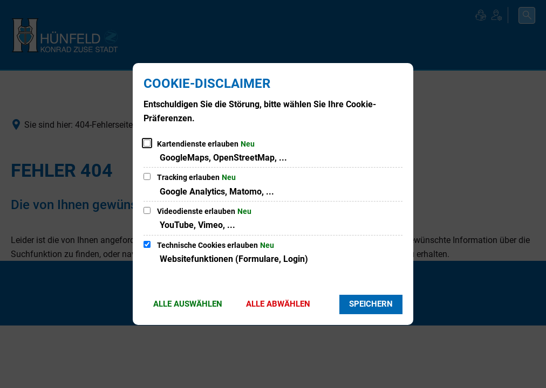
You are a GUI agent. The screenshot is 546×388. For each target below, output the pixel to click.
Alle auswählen (187, 304)
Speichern (371, 304)
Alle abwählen (278, 304)
